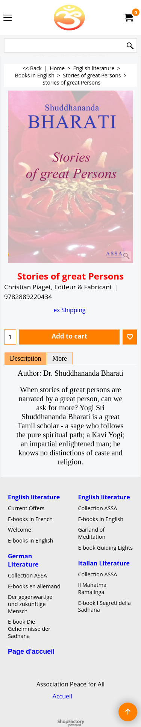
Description (25, 358)
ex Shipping (69, 310)
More (59, 358)
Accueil (62, 696)
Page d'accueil (31, 651)
